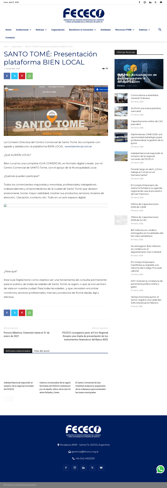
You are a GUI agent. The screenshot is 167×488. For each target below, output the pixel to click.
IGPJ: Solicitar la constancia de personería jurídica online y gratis (147, 284)
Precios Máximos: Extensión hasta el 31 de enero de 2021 (27, 334)
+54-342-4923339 (83, 458)
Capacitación (58, 30)
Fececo (121, 86)
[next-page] (11, 399)
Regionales (17, 46)
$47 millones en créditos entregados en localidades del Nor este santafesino (147, 233)
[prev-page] (6, 399)
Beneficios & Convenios (82, 30)
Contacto (10, 37)
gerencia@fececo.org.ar (83, 451)
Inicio (6, 46)
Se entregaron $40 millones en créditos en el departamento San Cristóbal (146, 249)
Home (8, 30)
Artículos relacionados (18, 351)
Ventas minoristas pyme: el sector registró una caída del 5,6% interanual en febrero (146, 300)
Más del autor (42, 351)
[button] (160, 30)
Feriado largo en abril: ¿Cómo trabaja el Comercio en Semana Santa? (146, 172)
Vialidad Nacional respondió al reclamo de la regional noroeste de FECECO (19, 385)
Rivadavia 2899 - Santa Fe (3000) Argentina (84, 444)
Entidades (106, 30)
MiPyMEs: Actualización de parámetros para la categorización (137, 78)
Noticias (41, 30)
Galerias (144, 30)
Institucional (23, 30)
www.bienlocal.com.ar (78, 146)
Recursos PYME (124, 30)
